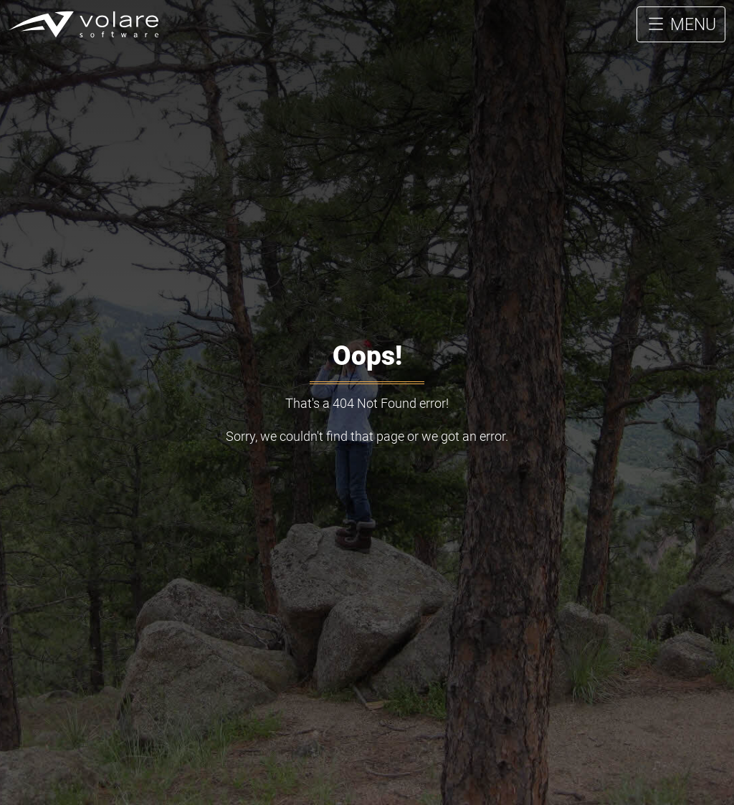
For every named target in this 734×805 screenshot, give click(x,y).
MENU (681, 35)
